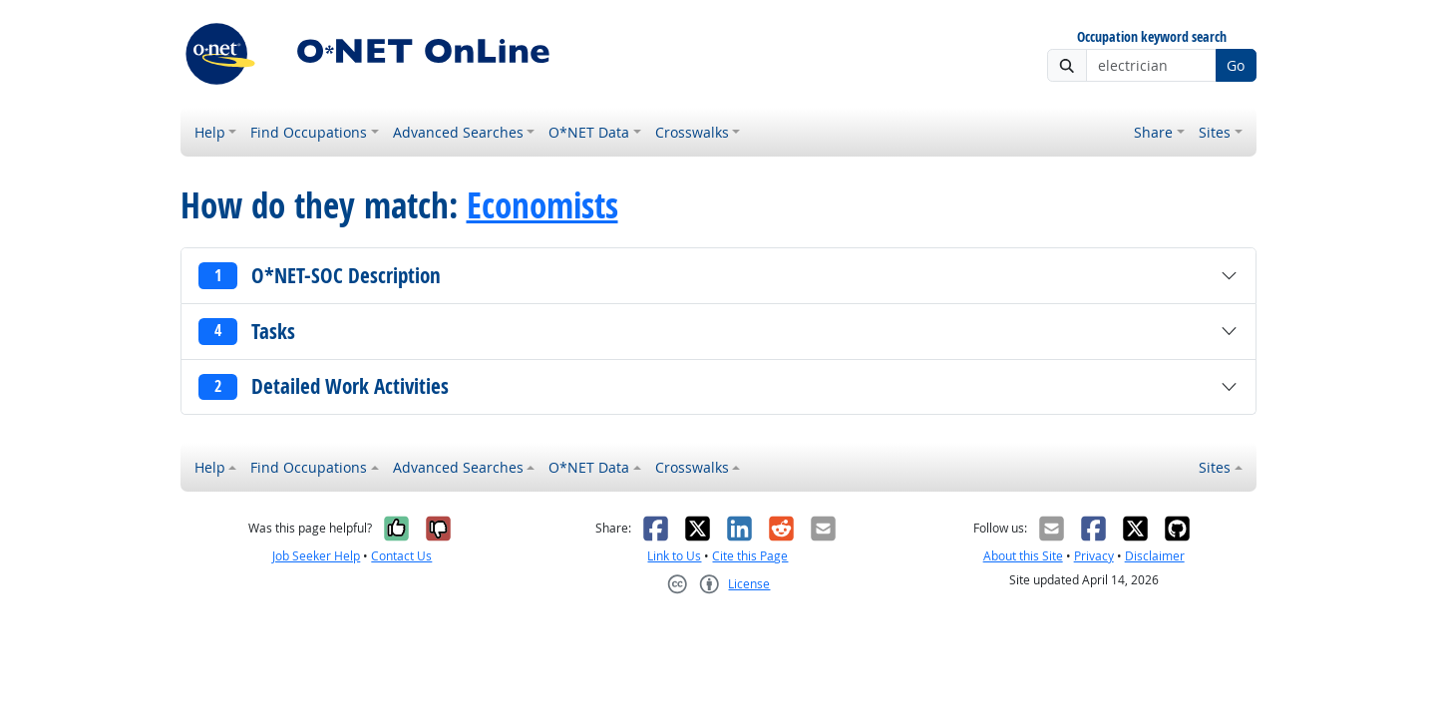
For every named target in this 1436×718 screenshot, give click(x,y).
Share (1153, 132)
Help (209, 132)
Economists (542, 205)
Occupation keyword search (1152, 37)
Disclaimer (1155, 555)
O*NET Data (588, 132)
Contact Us (401, 555)
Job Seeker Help (316, 555)
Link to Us (674, 555)
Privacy (1094, 555)
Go (1236, 65)
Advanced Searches (458, 132)
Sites (1215, 132)
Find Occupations (308, 132)
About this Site (1023, 555)
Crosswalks (692, 132)
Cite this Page (750, 555)
